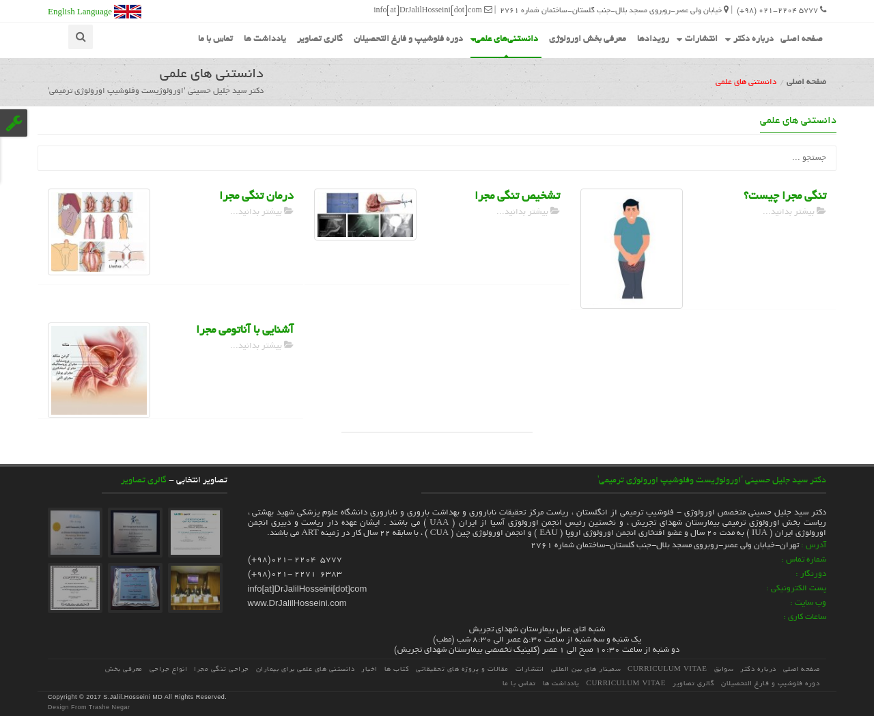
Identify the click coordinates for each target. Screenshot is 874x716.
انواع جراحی (169, 670)
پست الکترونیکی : (796, 588)
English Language (94, 11)
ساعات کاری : (804, 617)
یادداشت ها (265, 39)
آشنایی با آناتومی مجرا (245, 331)
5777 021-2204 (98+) (781, 10)
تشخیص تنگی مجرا (517, 197)
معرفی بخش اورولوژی (587, 39)
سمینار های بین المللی (586, 670)
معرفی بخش (124, 670)
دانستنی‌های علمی (504, 38)
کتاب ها (397, 670)
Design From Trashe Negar (89, 707)
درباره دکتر (749, 38)
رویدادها (653, 39)
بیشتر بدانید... (262, 212)
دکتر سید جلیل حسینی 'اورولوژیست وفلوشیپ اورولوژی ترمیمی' (711, 481)
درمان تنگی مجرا (256, 197)
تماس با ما (215, 39)
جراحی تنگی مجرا (221, 670)
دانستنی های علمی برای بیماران (305, 670)
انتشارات (697, 38)
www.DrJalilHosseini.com (297, 603)
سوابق (724, 670)
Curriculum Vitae (667, 670)
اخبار (369, 670)
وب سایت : (808, 602)
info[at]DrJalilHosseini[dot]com (432, 10)
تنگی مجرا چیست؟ (785, 197)
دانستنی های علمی (798, 120)
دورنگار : (810, 574)
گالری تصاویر (320, 39)
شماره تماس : (803, 559)
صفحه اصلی (801, 39)
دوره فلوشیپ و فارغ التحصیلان (408, 39)
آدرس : (813, 545)
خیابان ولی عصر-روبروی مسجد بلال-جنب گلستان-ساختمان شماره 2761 (614, 10)
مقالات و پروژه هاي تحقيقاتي (462, 670)
